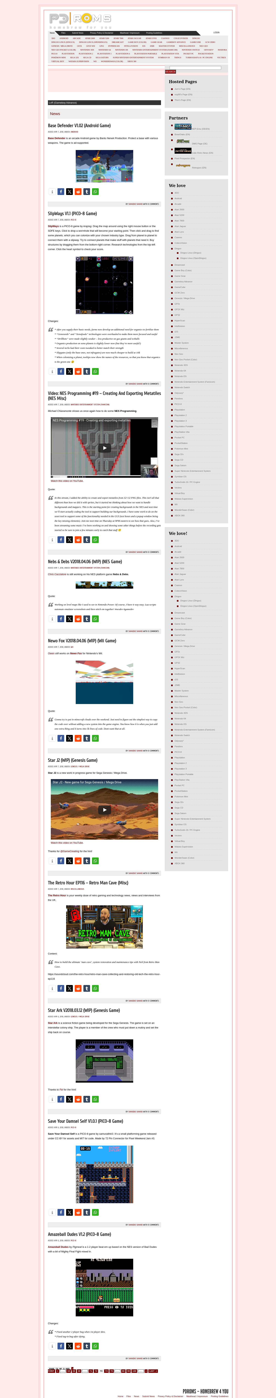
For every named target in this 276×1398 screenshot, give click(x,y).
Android (63, 38)
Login (216, 33)
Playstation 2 (86, 54)
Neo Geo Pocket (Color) (63, 50)
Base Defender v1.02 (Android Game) (79, 125)
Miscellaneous (187, 46)
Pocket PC (188, 54)
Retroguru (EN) (190, 168)
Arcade (77, 38)
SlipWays (53, 226)
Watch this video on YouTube (67, 480)
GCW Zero (210, 42)
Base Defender (56, 138)
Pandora (222, 50)
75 (111, 1371)
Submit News (77, 33)
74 (106, 1371)
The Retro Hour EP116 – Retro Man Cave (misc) (88, 883)
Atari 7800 (118, 38)
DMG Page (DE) (191, 144)
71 (91, 1371)
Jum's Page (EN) (183, 89)
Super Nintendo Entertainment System (133, 57)
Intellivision (131, 46)
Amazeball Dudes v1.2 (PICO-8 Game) (79, 1234)
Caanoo (165, 38)
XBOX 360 (131, 61)
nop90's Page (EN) (183, 94)
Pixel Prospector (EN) (185, 158)
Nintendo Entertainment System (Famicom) (154, 50)
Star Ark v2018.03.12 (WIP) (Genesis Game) (84, 1010)
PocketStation (206, 54)
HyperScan (114, 46)
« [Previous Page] (57, 1371)
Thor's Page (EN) (183, 100)
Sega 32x (74, 57)
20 (74, 1371)
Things (177, 57)
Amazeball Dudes (58, 1246)
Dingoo (196, 38)
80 (123, 1371)
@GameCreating (69, 851)
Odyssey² (209, 50)
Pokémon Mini (58, 57)
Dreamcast (118, 42)
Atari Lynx (151, 38)
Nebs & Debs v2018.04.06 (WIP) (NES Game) (85, 561)
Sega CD (87, 57)
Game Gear (156, 42)
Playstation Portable (145, 54)
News (52, 33)
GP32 (101, 46)
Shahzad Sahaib (135, 204)
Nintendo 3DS (87, 50)
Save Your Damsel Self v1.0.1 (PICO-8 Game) (85, 1121)
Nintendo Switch (191, 50)
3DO (53, 38)
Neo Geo (203, 46)
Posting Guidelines (154, 33)
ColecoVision (181, 38)
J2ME (152, 46)
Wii (95, 61)
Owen (51, 653)
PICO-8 (54, 54)
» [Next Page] (146, 1371)
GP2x (79, 46)
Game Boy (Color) (137, 42)
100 (134, 1371)
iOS (143, 46)
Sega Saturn (102, 57)
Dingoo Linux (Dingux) (63, 42)
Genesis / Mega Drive (62, 46)
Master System (167, 46)
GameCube (195, 42)
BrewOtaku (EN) (182, 134)
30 (79, 1371)
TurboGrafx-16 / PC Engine (199, 57)
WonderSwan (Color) (112, 61)
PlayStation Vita (170, 54)
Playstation (68, 54)
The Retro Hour (57, 895)
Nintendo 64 (105, 50)
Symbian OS (164, 57)
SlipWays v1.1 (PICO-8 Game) (72, 213)
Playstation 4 (123, 54)
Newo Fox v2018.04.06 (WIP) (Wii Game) (82, 640)
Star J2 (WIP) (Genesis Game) (72, 760)
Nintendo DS (121, 50)
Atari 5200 (104, 38)
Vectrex (221, 57)
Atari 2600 (90, 38)
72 (96, 1371)
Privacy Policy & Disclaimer (101, 33)
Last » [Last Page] (153, 1371)
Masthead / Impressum (130, 33)
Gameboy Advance (176, 42)
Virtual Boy (57, 61)
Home (120, 1396)
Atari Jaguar (134, 38)
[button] (52, 191)
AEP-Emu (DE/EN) (192, 129)
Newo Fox (76, 653)
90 (128, 1371)
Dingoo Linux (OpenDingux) (93, 42)
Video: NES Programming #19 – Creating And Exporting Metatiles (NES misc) (104, 396)
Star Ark (53, 1023)
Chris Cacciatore (57, 574)
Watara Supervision (79, 61)
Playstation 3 (104, 54)
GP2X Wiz (90, 46)
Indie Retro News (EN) (194, 153)
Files (63, 33)
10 (68, 1371)
